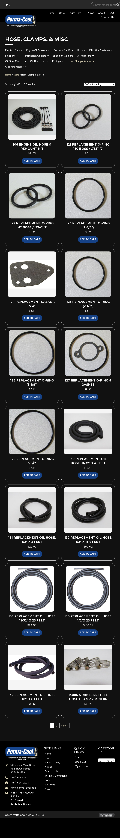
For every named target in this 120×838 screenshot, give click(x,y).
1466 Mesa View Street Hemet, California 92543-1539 (23, 769)
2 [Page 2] (57, 725)
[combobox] (106, 760)
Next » (64, 725)
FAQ (47, 780)
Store (16, 74)
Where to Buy (52, 762)
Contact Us (51, 771)
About (48, 766)
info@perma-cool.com (23, 787)
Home (8, 74)
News (48, 789)
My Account (82, 766)
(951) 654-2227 (19, 777)
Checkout (80, 761)
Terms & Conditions (56, 775)
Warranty (50, 784)
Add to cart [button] (32, 160)
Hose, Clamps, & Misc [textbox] (107, 761)
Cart (77, 757)
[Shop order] (99, 84)
